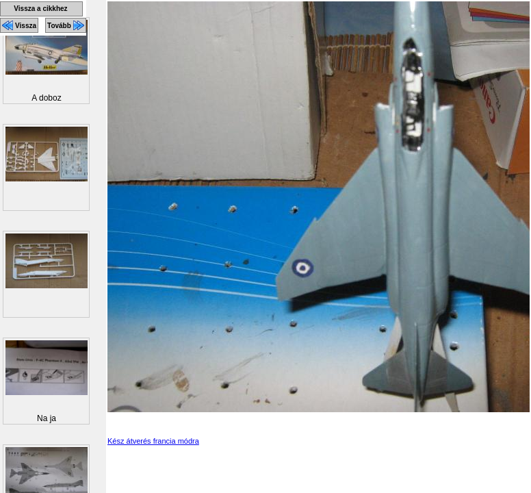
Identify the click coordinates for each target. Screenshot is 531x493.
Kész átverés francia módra (153, 441)
